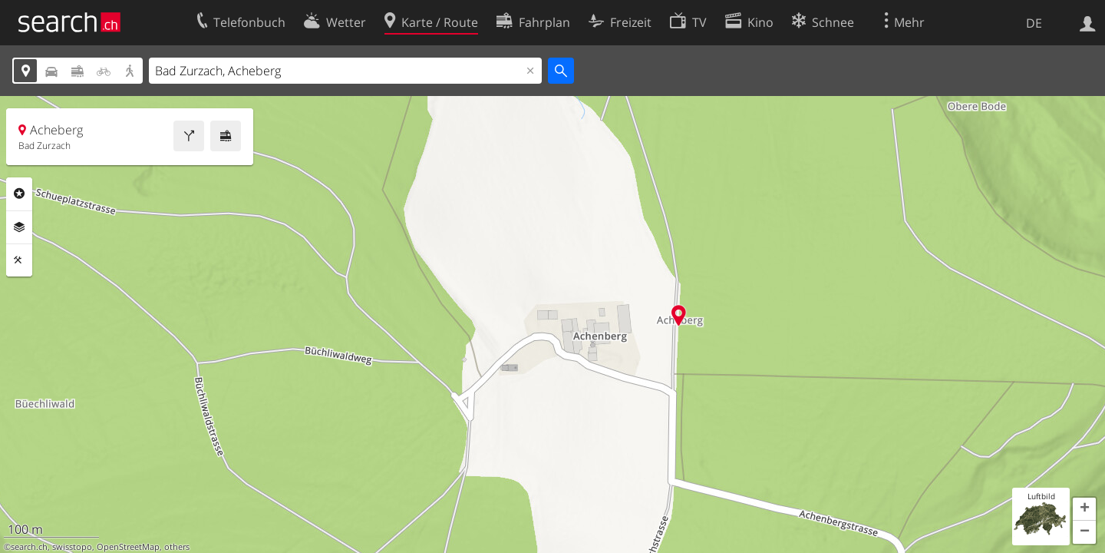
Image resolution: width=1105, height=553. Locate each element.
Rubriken (19, 193)
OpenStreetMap (128, 546)
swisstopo (72, 546)
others (177, 546)
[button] (1084, 509)
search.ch (29, 546)
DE (1034, 23)
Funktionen (19, 260)
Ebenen (19, 227)
